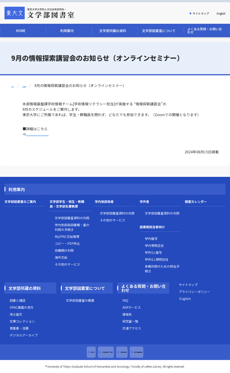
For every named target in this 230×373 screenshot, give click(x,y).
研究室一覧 (130, 321)
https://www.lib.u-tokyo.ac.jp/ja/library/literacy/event (71, 134)
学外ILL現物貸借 (156, 259)
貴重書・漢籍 (19, 328)
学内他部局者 (104, 201)
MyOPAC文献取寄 (67, 236)
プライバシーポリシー (194, 291)
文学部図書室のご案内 (20, 201)
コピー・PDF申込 (67, 243)
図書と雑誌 (17, 300)
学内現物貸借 (154, 245)
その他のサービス (67, 264)
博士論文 (16, 314)
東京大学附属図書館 (179, 352)
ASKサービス (131, 307)
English (221, 13)
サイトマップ (201, 13)
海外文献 (61, 257)
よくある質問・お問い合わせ (143, 288)
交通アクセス (131, 328)
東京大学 (45, 352)
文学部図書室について (85, 288)
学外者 (144, 201)
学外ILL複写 (153, 252)
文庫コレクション (22, 321)
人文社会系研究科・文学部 (87, 352)
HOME (16, 85)
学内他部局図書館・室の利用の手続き (72, 227)
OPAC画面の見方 (21, 307)
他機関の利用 (64, 250)
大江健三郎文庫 (136, 352)
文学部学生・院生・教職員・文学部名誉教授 (67, 203)
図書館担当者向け (152, 227)
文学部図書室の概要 (80, 300)
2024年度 (37, 85)
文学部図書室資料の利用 (72, 218)
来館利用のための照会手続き (162, 268)
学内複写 (151, 238)
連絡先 (127, 314)
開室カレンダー (196, 201)
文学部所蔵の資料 (25, 288)
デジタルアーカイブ (24, 335)
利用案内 (17, 189)
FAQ (125, 300)
